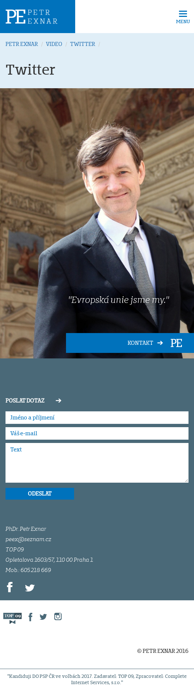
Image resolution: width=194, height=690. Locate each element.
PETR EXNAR (22, 44)
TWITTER (82, 44)
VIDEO (54, 44)
